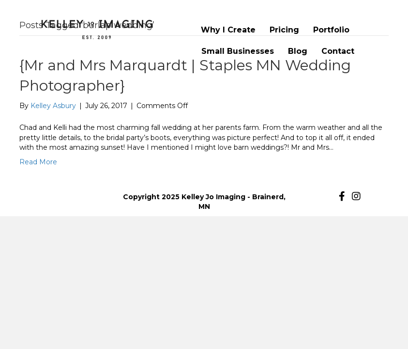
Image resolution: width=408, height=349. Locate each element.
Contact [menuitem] (337, 51)
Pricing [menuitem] (284, 29)
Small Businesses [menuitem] (237, 51)
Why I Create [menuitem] (228, 29)
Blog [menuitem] (297, 51)
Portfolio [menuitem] (331, 29)
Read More (38, 162)
